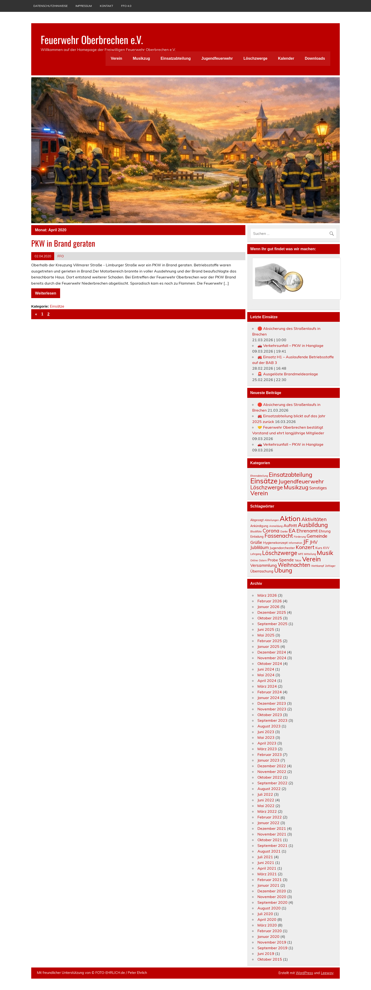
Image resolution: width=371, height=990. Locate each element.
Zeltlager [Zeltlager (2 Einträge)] (330, 566)
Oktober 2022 (269, 777)
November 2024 (271, 657)
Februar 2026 (269, 601)
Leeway (327, 973)
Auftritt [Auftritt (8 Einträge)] (290, 525)
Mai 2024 (265, 674)
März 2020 (267, 925)
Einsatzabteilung (176, 58)
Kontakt (106, 6)
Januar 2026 (268, 606)
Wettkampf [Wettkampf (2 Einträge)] (317, 566)
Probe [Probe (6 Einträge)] (273, 560)
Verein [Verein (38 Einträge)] (311, 559)
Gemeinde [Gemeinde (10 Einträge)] (317, 536)
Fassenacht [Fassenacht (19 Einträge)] (279, 535)
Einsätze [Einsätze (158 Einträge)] (264, 481)
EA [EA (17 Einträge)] (292, 530)
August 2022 (269, 788)
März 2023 (267, 748)
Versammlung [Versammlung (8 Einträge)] (263, 565)
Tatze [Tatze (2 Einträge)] (298, 560)
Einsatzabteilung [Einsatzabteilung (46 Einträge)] (290, 474)
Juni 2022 (265, 800)
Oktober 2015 (269, 959)
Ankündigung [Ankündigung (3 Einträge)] (259, 526)
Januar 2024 (268, 697)
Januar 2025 (268, 646)
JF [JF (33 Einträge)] (306, 541)
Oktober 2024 (269, 663)
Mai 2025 (265, 635)
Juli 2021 (265, 856)
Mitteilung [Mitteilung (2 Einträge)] (310, 554)
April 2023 (266, 743)
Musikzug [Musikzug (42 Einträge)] (296, 487)
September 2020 (272, 902)
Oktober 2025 (269, 618)
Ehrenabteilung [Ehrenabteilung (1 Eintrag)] (259, 475)
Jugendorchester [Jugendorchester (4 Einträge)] (282, 548)
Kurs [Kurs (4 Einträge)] (318, 548)
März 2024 (267, 686)
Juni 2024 (265, 669)
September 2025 (272, 623)
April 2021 (266, 868)
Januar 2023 (268, 760)
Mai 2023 (265, 737)
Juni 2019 (265, 953)
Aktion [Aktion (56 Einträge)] (290, 518)
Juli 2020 (265, 913)
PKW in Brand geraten (63, 243)
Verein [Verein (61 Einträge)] (259, 493)
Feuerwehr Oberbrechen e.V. (92, 39)
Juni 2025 (265, 629)
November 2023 (271, 709)
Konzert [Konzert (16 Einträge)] (305, 547)
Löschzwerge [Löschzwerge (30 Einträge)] (266, 487)
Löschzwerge (255, 58)
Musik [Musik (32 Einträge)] (325, 552)
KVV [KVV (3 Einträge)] (326, 548)
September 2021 (272, 845)
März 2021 (267, 874)
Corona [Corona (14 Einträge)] (271, 530)
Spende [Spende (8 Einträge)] (286, 559)
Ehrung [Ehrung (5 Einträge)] (325, 531)
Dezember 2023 (271, 703)
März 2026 (267, 595)
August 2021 (269, 851)
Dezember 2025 (271, 612)
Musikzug (141, 58)
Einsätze (57, 306)
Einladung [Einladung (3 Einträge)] (257, 536)
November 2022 (271, 771)
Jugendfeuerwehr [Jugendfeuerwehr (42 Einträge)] (301, 481)
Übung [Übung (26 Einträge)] (283, 570)
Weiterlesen (45, 293)
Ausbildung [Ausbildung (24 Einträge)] (313, 524)
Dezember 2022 (271, 765)
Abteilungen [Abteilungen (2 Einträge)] (272, 520)
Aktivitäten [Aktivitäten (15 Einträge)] (314, 519)
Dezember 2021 (271, 828)
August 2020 (269, 908)
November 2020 (271, 896)
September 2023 (272, 720)
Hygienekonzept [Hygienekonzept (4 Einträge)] (275, 542)
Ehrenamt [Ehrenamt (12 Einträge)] (307, 531)
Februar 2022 (269, 817)
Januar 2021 (268, 885)
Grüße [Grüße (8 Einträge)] (256, 542)
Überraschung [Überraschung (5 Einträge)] (261, 571)
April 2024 (266, 680)
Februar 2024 (269, 692)
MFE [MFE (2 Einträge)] (300, 554)
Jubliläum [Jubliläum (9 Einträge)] (259, 547)
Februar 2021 (269, 879)
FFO (60, 256)
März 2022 (267, 811)
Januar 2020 (268, 936)
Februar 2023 (269, 754)
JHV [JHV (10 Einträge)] (314, 542)
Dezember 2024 (271, 652)
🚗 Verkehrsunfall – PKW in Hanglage (290, 345)
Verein (116, 58)
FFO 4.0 (126, 6)
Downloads (315, 58)
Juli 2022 (265, 794)
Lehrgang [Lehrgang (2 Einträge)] (255, 554)
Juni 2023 (265, 731)
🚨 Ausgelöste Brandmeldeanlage (287, 374)
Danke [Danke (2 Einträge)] (284, 531)
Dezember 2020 (271, 891)
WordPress (304, 973)
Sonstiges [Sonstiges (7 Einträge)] (318, 487)
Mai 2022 (265, 805)
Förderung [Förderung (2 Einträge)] (300, 536)
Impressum (83, 6)
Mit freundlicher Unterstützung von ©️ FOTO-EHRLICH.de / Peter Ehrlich (92, 972)
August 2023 (269, 726)
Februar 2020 (269, 930)
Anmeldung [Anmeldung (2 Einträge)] (276, 526)
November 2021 (271, 834)
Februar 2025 (269, 640)
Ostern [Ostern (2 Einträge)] (263, 560)
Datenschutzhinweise (50, 6)
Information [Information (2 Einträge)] (295, 543)
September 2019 (272, 947)
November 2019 (271, 942)
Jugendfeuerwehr (217, 58)
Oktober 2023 (269, 714)
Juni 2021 (265, 862)
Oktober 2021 (269, 839)
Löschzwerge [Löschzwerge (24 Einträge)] (279, 552)
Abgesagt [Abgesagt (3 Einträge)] (257, 520)
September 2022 (272, 783)
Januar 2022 (268, 822)
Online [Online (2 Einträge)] (254, 560)
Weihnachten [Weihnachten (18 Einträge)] (294, 565)
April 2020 (266, 919)
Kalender (286, 58)
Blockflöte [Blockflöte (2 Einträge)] (256, 531)
